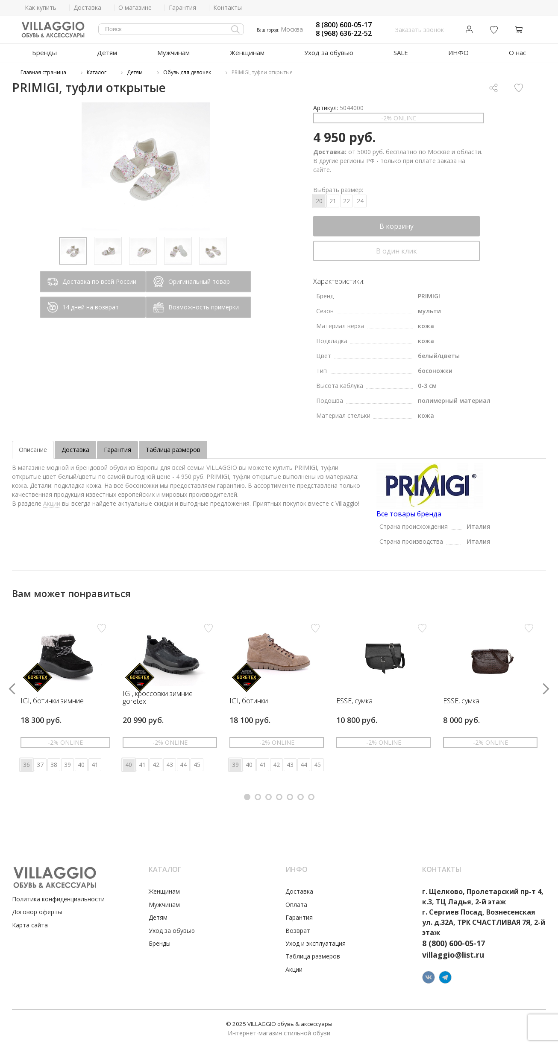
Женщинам (247, 52)
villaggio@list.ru (453, 955)
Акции (51, 503)
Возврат (297, 931)
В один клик (396, 251)
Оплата (296, 904)
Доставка (75, 450)
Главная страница (43, 72)
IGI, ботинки (248, 701)
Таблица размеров (173, 450)
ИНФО (458, 52)
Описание (33, 450)
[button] (247, 797)
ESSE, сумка (354, 701)
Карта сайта (30, 925)
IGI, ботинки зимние (52, 701)
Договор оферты (37, 912)
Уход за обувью (328, 52)
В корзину (396, 226)
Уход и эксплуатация (315, 943)
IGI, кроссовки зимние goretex (158, 697)
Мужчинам (173, 52)
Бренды (44, 52)
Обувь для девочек (187, 72)
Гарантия (117, 450)
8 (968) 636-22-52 (344, 33)
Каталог (96, 72)
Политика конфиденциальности (58, 899)
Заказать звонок (419, 30)
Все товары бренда (408, 514)
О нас (517, 52)
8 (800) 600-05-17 (344, 25)
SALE (401, 52)
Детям (107, 52)
